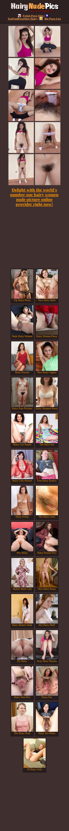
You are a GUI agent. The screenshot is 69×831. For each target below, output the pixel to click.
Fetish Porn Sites (31, 15)
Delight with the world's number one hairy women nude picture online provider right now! (34, 197)
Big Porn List (50, 18)
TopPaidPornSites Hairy (28, 17)
